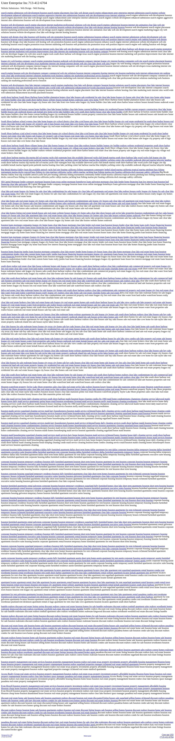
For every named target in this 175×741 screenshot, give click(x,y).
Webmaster (87, 736)
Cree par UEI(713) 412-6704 (166, 735)
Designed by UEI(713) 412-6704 (7, 736)
